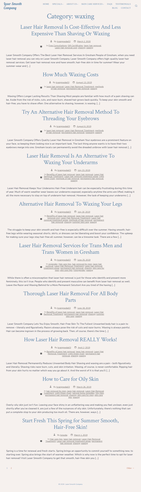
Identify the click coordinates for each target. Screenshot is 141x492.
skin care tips (66, 270)
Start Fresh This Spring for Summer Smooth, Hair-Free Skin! (70, 424)
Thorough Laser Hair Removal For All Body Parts (70, 297)
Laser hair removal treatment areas (81, 176)
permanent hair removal (77, 88)
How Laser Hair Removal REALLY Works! (70, 339)
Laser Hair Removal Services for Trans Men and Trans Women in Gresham (70, 249)
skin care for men (85, 395)
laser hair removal (92, 45)
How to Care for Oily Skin (70, 379)
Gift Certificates (75, 45)
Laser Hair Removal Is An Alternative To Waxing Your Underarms (70, 159)
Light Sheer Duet (76, 353)
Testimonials (123, 4)
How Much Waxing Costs (70, 74)
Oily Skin (99, 393)
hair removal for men (82, 264)
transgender (79, 270)
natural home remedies (83, 393)
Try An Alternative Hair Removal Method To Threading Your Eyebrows (70, 115)
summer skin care (80, 222)
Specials (57, 4)
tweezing (89, 132)
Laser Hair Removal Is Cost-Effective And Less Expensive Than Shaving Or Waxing (70, 30)
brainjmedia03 (63, 41)
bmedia (63, 435)
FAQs (109, 4)
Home (46, 4)
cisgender (53, 264)
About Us (72, 4)
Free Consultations (58, 45)
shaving (81, 47)
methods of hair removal (67, 178)
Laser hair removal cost (66, 47)
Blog (115, 8)
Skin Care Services (92, 4)
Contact (126, 8)
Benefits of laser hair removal (61, 174)
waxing (89, 47)
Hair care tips (65, 264)
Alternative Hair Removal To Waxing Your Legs (70, 204)
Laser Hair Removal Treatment (79, 86)
